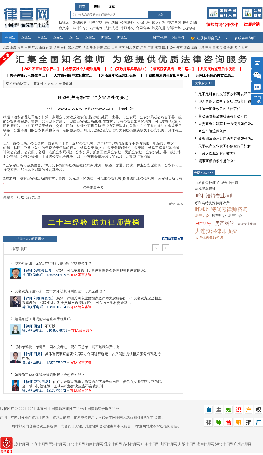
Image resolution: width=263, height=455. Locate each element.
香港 (230, 47)
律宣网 (37, 83)
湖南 (136, 47)
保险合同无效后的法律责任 (219, 109)
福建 (100, 47)
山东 (114, 47)
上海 (13, 47)
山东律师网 (150, 444)
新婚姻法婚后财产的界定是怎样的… (226, 138)
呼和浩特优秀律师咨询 (221, 209)
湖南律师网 (205, 444)
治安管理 (33, 197)
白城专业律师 (227, 183)
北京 (6, 47)
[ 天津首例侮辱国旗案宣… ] (73, 75)
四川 (165, 47)
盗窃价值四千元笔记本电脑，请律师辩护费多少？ (53, 263)
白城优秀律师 (205, 183)
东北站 (42, 37)
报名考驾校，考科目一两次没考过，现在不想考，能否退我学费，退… (68, 347)
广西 (150, 47)
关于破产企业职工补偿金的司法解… (226, 146)
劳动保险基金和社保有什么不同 (222, 116)
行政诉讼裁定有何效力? (216, 153)
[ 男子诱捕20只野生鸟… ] (27, 75)
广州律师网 (242, 444)
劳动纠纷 (143, 22)
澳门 (237, 47)
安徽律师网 (187, 444)
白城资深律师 (205, 188)
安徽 (93, 47)
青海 (216, 47)
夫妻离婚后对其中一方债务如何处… (226, 124)
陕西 (194, 47)
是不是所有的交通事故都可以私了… (226, 94)
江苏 (78, 47)
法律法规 (111, 28)
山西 (42, 47)
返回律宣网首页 (172, 239)
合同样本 (143, 28)
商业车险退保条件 (212, 131)
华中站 (74, 37)
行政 (20, 197)
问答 (82, 6)
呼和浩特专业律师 (215, 195)
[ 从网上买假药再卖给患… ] (215, 75)
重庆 (28, 47)
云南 (179, 47)
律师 (97, 6)
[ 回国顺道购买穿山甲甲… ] (167, 75)
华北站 (26, 37)
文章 (112, 6)
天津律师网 (57, 444)
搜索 (160, 14)
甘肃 (201, 47)
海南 (158, 47)
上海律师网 (39, 444)
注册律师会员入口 (211, 38)
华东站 (58, 37)
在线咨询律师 (245, 38)
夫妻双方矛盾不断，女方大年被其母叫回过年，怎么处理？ (60, 291)
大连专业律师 (246, 224)
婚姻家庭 (80, 22)
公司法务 (127, 22)
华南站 (90, 37)
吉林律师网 (131, 444)
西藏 (187, 47)
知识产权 (159, 22)
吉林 (64, 47)
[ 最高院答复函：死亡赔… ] (172, 69)
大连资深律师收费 (216, 231)
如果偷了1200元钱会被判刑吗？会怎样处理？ (49, 375)
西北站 (122, 37)
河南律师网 (94, 444)
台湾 (245, 47)
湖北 (129, 47)
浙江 (85, 47)
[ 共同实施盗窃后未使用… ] (219, 69)
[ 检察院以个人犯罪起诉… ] (84, 69)
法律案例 (96, 28)
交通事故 (174, 22)
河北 (35, 47)
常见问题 (159, 28)
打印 (123, 108)
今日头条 (178, 37)
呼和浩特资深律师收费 (212, 203)
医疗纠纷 (190, 22)
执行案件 (190, 28)
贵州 (172, 47)
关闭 (133, 108)
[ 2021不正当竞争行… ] (40, 69)
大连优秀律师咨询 (209, 237)
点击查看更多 (93, 187)
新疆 (223, 47)
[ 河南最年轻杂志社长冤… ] (120, 75)
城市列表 (160, 37)
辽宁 (56, 47)
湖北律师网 (224, 444)
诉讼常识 (174, 28)
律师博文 (127, 28)
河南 (122, 47)
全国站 (10, 37)
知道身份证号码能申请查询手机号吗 (42, 319)
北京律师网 (20, 444)
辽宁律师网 (113, 444)
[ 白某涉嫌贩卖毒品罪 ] (128, 69)
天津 (20, 47)
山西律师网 (168, 444)
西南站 (106, 37)
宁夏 (208, 47)
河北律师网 (76, 444)
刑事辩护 (96, 22)
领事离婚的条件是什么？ (217, 161)
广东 (143, 47)
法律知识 (80, 28)
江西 (107, 47)
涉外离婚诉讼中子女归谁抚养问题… (226, 101)
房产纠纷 (111, 22)
